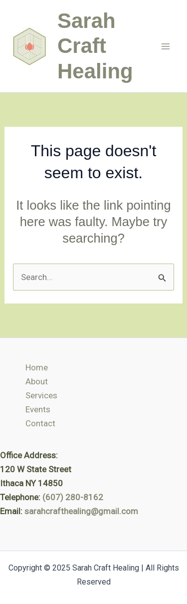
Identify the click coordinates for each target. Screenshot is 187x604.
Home (36, 367)
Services (41, 395)
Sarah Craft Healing (95, 46)
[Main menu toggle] (166, 46)
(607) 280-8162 (72, 497)
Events (37, 409)
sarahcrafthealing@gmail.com (81, 511)
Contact (40, 423)
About (36, 381)
